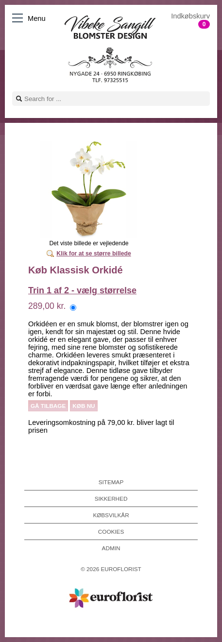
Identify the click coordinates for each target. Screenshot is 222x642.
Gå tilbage (48, 406)
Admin (111, 548)
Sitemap (111, 482)
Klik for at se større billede (93, 253)
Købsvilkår (111, 515)
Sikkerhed (111, 498)
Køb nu (83, 406)
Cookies (111, 531)
